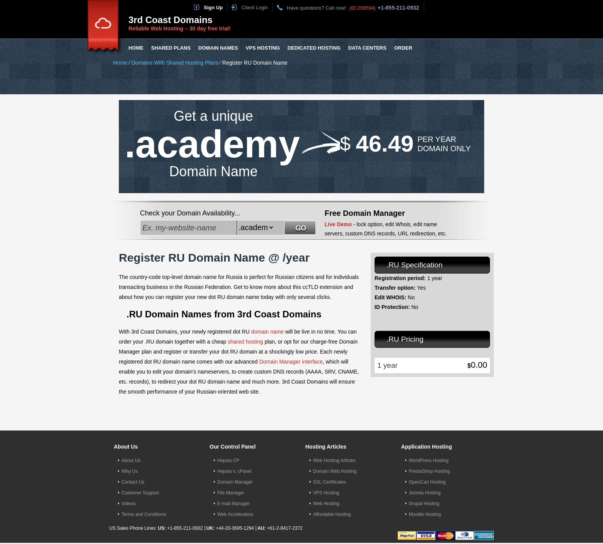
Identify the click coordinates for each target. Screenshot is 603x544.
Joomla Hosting (425, 493)
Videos (128, 503)
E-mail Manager (233, 503)
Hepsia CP (228, 460)
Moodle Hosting (425, 514)
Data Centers (367, 48)
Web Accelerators (235, 514)
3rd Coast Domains (170, 20)
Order (403, 48)
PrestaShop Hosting (429, 471)
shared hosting (245, 342)
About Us (131, 460)
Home (135, 48)
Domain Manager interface (291, 362)
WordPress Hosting (428, 460)
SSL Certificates (329, 482)
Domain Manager (235, 482)
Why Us (130, 471)
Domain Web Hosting (334, 471)
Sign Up (213, 7)
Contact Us (133, 482)
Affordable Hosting (332, 514)
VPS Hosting (263, 48)
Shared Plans (171, 48)
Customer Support (140, 493)
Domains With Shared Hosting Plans (174, 63)
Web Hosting (326, 503)
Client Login (255, 7)
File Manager (230, 493)
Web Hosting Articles (334, 460)
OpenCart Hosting (427, 482)
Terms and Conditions (144, 514)
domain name (267, 332)
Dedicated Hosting (314, 48)
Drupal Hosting (424, 503)
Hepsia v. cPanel (234, 471)
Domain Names (218, 48)
